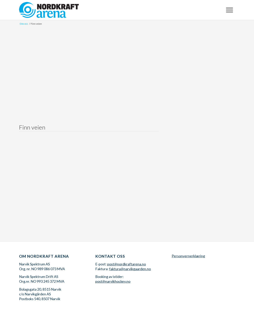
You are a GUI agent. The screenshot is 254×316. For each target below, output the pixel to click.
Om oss (24, 23)
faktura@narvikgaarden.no (130, 269)
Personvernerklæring (188, 256)
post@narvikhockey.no (112, 281)
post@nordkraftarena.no (126, 264)
